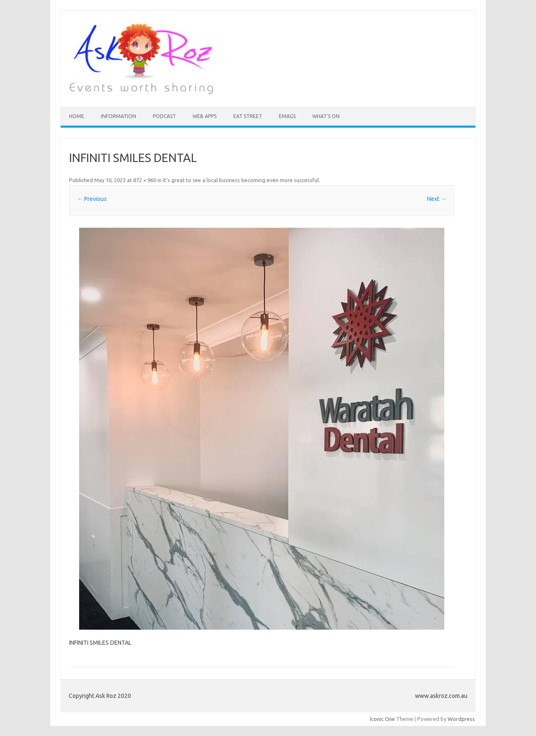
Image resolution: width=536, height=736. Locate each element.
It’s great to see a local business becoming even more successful (241, 180)
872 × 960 (144, 180)
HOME (76, 116)
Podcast (164, 116)
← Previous (92, 199)
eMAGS (287, 116)
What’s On (326, 116)
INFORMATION (118, 116)
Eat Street (247, 116)
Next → (436, 199)
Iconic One (382, 719)
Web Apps (204, 116)
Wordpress (461, 719)
